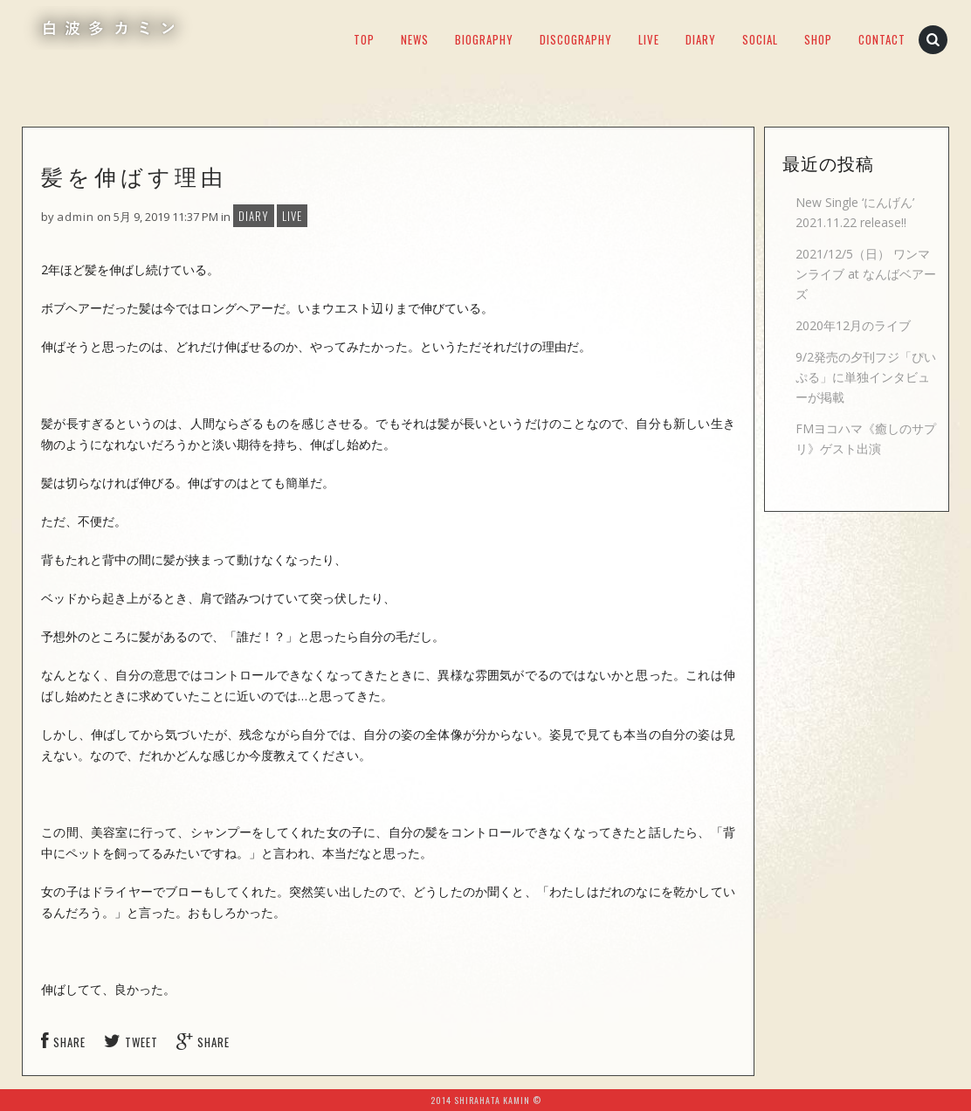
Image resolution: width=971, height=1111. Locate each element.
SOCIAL (760, 39)
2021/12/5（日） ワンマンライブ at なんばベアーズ (865, 273)
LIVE (648, 39)
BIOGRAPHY (484, 39)
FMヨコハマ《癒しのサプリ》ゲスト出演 (865, 438)
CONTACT (882, 39)
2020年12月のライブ (853, 325)
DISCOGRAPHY (576, 39)
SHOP (818, 39)
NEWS (415, 39)
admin (75, 216)
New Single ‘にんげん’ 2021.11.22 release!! (854, 212)
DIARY (700, 39)
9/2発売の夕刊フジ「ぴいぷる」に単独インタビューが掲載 (865, 376)
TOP (364, 39)
